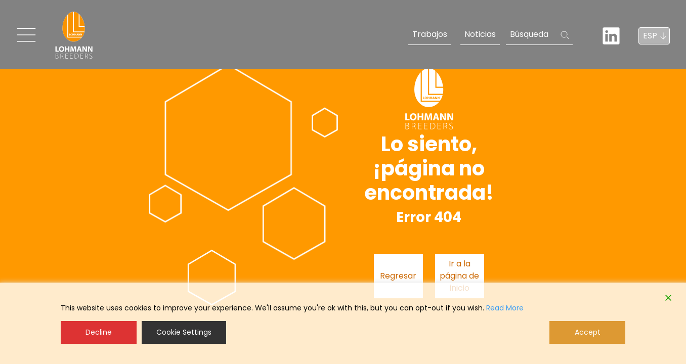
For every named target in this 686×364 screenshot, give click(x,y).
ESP (650, 35)
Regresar (398, 276)
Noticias (480, 34)
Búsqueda (529, 34)
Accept (588, 332)
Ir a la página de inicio (459, 276)
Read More (505, 308)
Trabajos (429, 34)
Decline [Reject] (98, 332)
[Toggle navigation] (26, 35)
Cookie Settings (183, 332)
